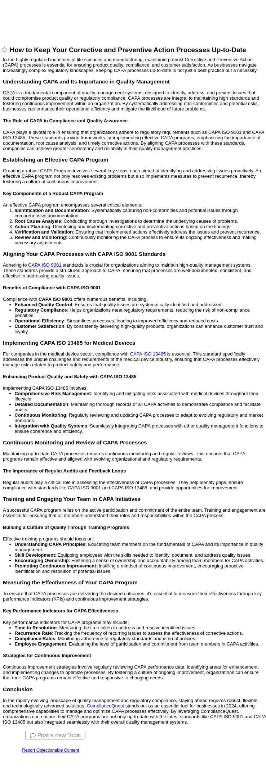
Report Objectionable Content (50, 750)
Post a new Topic (55, 735)
